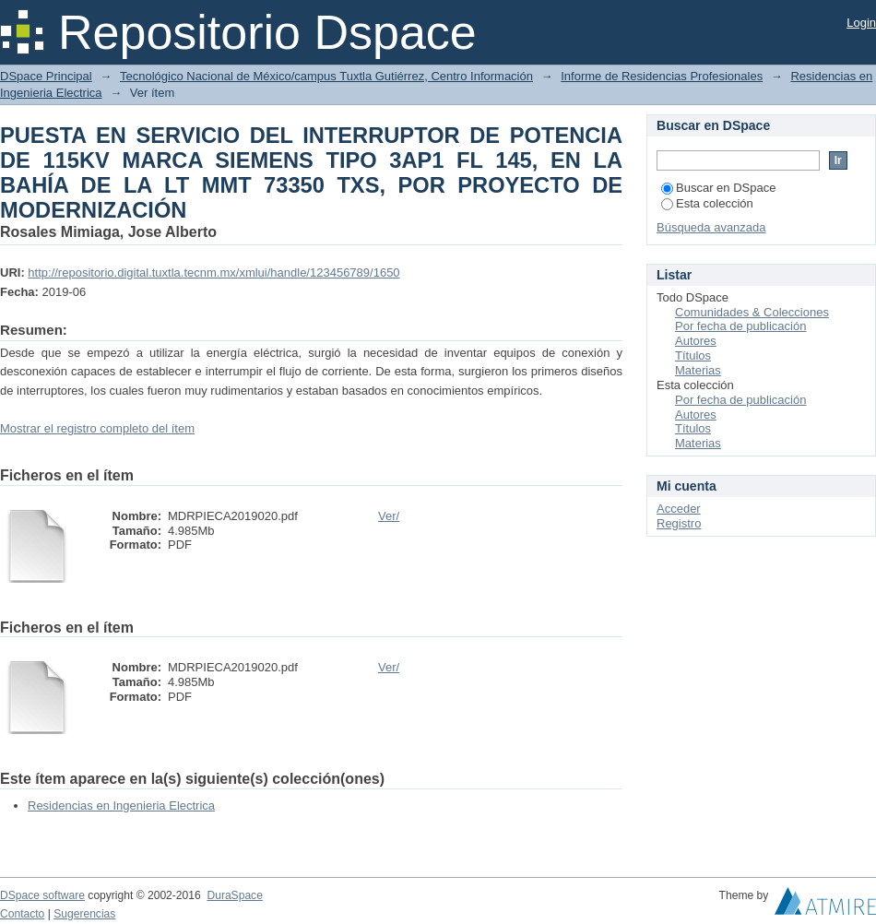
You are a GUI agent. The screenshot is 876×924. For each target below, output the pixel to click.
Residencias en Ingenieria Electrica (121, 805)
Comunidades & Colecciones (752, 312)
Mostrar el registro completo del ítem (97, 428)
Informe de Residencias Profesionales (662, 76)
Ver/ (388, 516)
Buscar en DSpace (718, 188)
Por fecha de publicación (740, 326)
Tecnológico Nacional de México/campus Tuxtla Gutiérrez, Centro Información (326, 76)
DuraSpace (234, 895)
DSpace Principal (46, 76)
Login (861, 23)
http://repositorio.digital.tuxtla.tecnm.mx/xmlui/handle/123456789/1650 (213, 272)
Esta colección (707, 203)
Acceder (679, 508)
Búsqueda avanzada (711, 227)
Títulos (693, 355)
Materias (698, 370)
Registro (679, 523)
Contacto (22, 913)
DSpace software (42, 895)
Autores (695, 341)
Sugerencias (84, 913)
